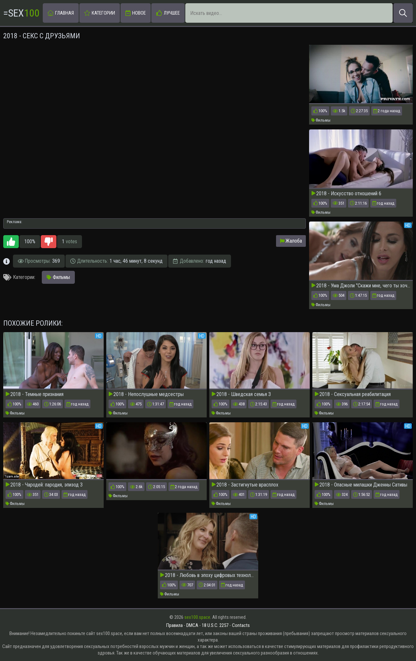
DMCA (192, 625)
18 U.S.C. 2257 (215, 625)
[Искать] (403, 13)
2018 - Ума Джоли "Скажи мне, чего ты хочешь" (360, 285)
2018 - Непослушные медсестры (146, 394)
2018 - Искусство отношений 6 (346, 193)
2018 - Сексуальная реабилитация (353, 394)
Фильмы (320, 120)
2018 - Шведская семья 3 (241, 394)
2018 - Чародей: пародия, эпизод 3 (44, 484)
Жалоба (291, 241)
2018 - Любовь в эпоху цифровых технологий (208, 575)
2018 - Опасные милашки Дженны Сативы (361, 484)
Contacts (241, 625)
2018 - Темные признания (35, 394)
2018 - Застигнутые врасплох (245, 484)
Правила (174, 625)
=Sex (21, 13)
